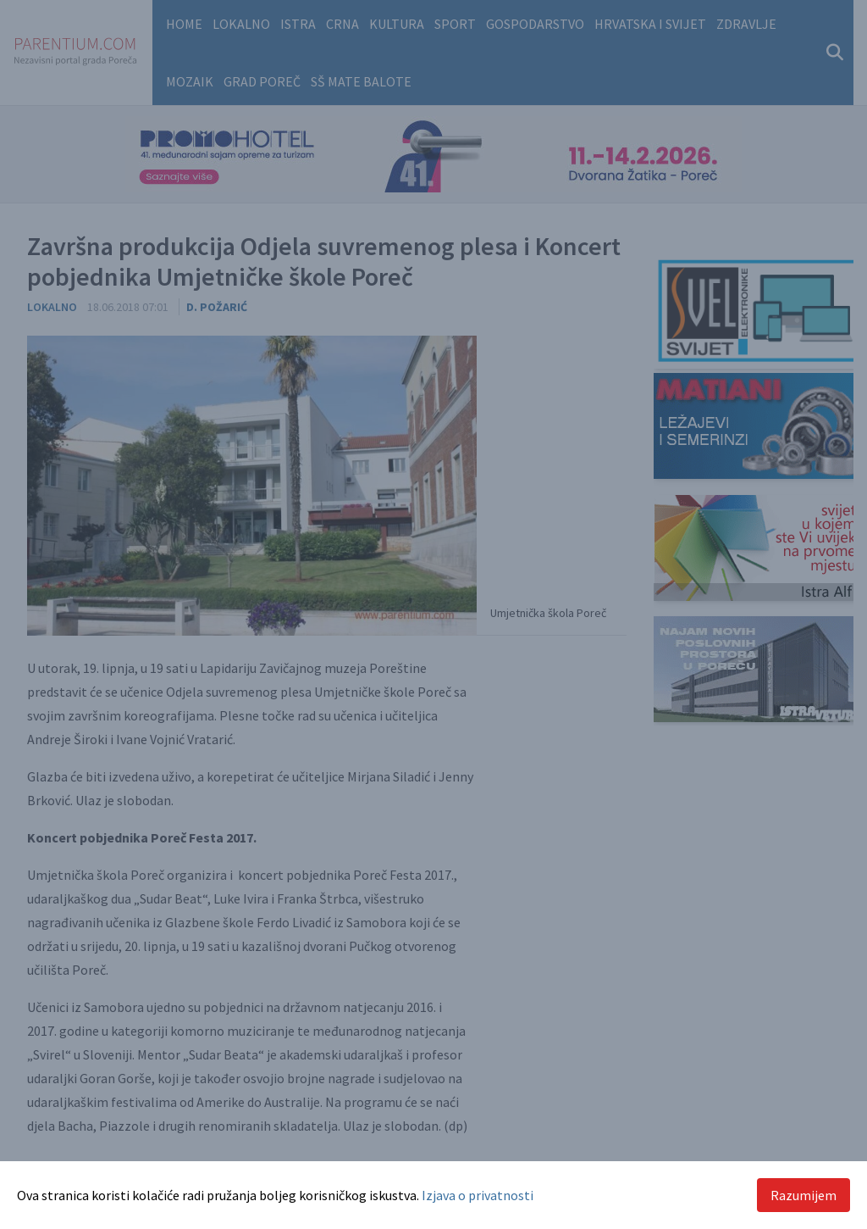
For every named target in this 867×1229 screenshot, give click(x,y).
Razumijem (803, 1195)
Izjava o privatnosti (477, 1195)
